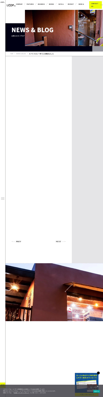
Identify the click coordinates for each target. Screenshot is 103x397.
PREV (16, 251)
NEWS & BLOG (22, 58)
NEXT (61, 251)
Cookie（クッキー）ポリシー (21, 392)
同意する (96, 391)
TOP (12, 58)
